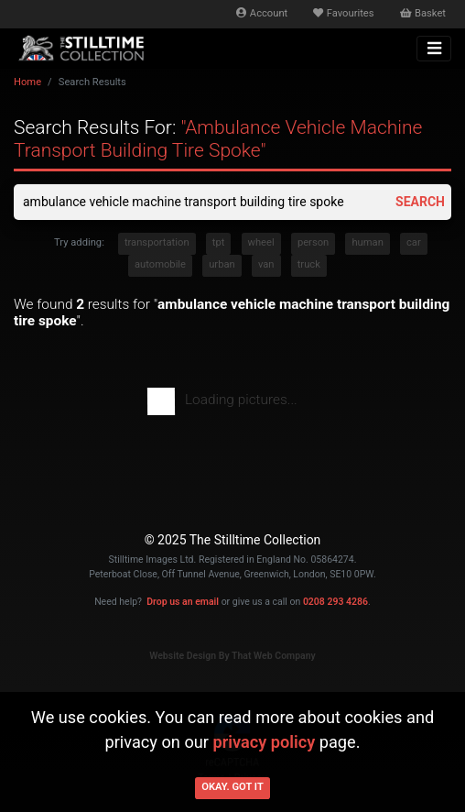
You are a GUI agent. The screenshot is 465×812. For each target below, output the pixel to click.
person (313, 242)
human (367, 242)
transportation (156, 242)
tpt (218, 242)
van (266, 264)
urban (222, 264)
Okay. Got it (232, 787)
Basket (423, 13)
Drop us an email (182, 602)
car (413, 242)
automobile (160, 264)
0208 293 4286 (335, 602)
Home (27, 82)
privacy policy (263, 742)
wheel (261, 242)
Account (261, 13)
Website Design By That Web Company (232, 656)
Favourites (343, 13)
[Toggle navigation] (433, 48)
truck (308, 264)
